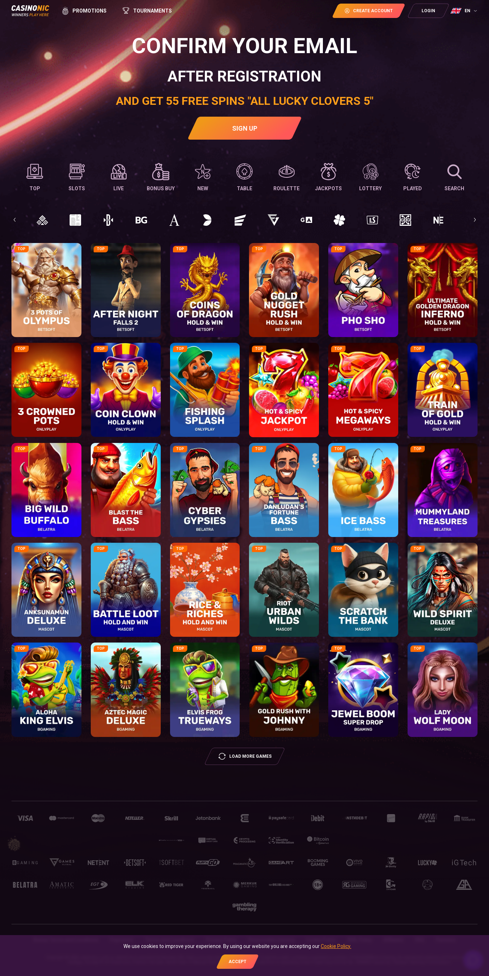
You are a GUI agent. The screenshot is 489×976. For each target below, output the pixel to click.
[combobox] (465, 11)
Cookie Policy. (336, 946)
